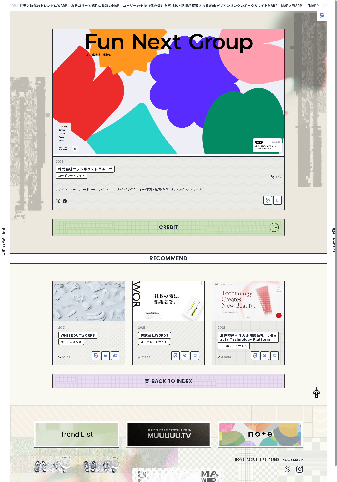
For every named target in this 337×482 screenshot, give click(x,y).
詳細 (105, 358)
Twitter (61, 203)
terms (272, 465)
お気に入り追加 (264, 202)
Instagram (299, 474)
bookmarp (292, 465)
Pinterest (67, 203)
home (227, 465)
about (243, 465)
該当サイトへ (274, 202)
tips (258, 465)
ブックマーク (319, 18)
